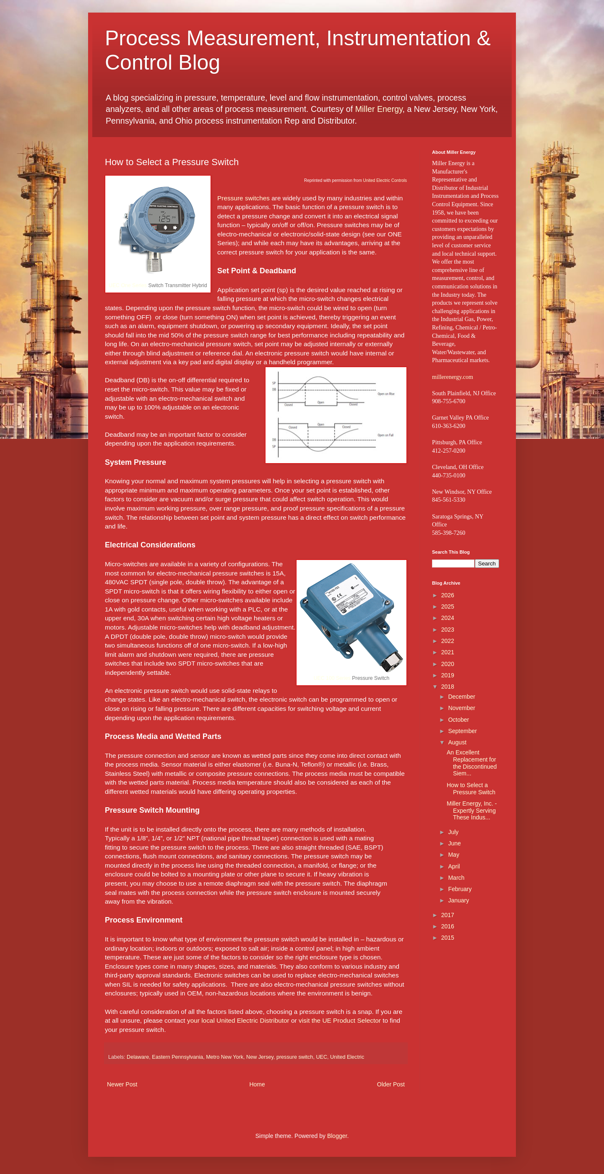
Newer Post (122, 1084)
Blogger (337, 1136)
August (457, 742)
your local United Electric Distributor (238, 1020)
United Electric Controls (385, 180)
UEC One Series (128, 285)
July (453, 832)
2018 (447, 686)
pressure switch (294, 1057)
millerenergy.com (452, 377)
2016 (447, 926)
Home (257, 1084)
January (458, 900)
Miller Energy (379, 109)
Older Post (391, 1084)
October (458, 719)
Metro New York (224, 1057)
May (453, 854)
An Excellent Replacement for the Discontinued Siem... (472, 763)
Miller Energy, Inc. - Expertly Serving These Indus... (472, 810)
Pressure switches (243, 198)
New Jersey (259, 1057)
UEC (321, 1057)
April (454, 866)
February (459, 889)
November (461, 708)
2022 (447, 641)
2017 (447, 915)
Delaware (138, 1057)
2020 (447, 664)
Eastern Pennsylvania (177, 1057)
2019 (447, 675)
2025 (447, 606)
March (456, 877)
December (461, 696)
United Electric (347, 1057)
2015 (447, 937)
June (454, 843)
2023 (447, 629)
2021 (447, 652)
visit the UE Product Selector (340, 1020)
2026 (447, 595)
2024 (447, 617)
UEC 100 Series (332, 678)
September (462, 731)
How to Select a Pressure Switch (471, 789)
